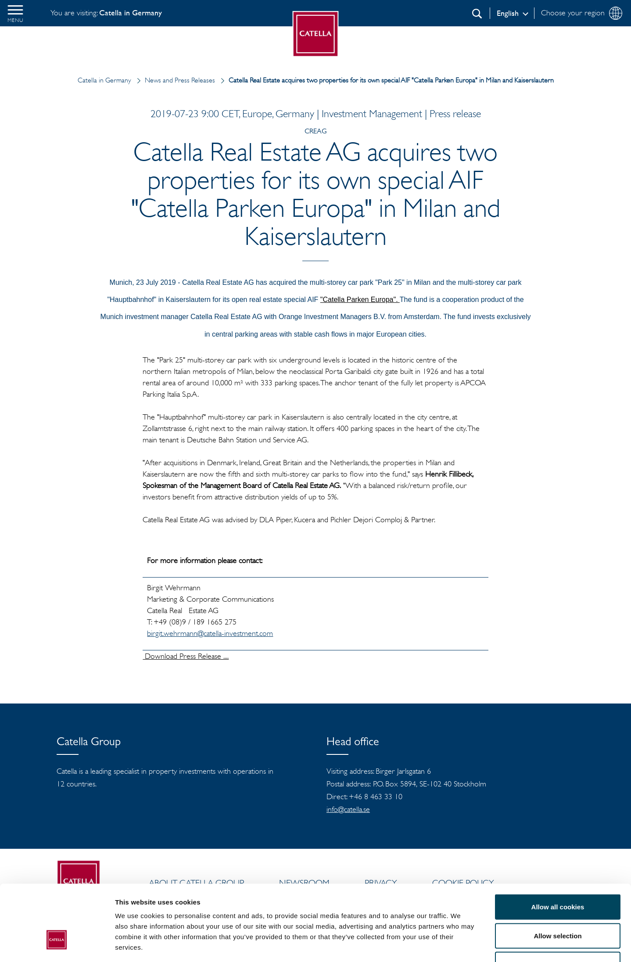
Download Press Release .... (186, 656)
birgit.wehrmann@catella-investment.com (210, 633)
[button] (15, 13)
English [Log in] (508, 13)
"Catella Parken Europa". (360, 299)
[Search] (477, 13)
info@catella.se (348, 809)
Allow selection (557, 875)
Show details (460, 944)
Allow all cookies (557, 847)
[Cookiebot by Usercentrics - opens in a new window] (56, 944)
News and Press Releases (174, 80)
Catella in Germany (104, 80)
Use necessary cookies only (558, 904)
